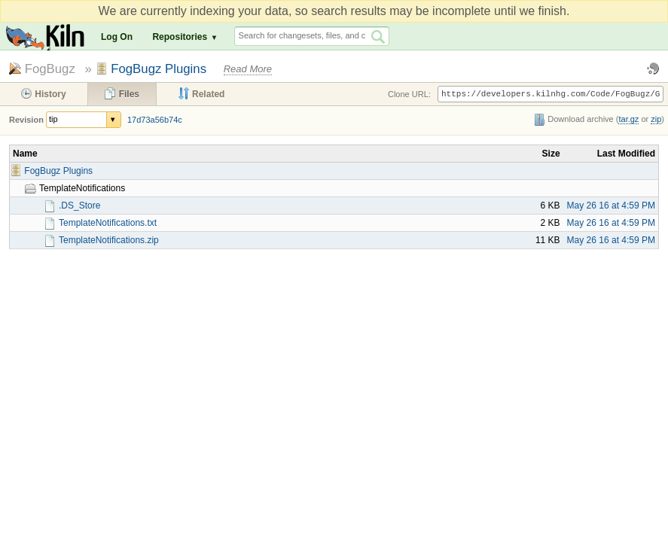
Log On (117, 37)
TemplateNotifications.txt (108, 223)
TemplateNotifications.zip (109, 240)
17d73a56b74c (154, 119)
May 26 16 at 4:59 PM (611, 205)
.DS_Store (79, 205)
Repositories (179, 37)
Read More (248, 69)
